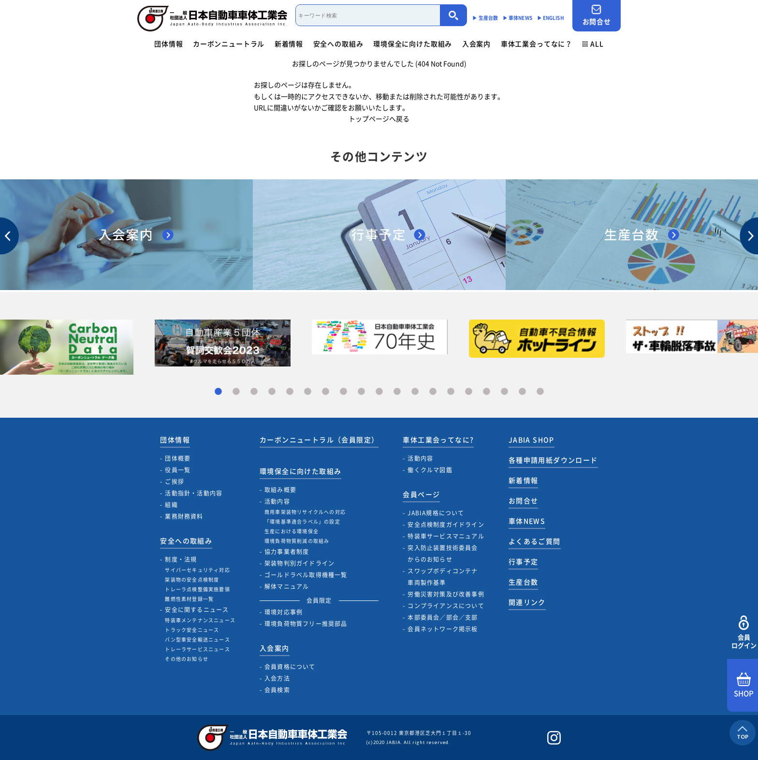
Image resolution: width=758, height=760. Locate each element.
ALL (593, 43)
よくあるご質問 (535, 541)
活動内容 (277, 501)
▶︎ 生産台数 (485, 17)
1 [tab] (218, 392)
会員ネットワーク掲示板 (443, 629)
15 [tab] (469, 392)
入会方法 (277, 678)
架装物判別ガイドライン (299, 563)
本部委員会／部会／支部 (443, 617)
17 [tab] (504, 392)
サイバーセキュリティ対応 (197, 569)
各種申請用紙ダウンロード (553, 460)
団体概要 (177, 458)
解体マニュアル (286, 586)
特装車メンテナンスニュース (200, 620)
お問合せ (596, 15)
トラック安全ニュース (192, 629)
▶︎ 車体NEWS (517, 17)
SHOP (743, 685)
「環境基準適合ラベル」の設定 (302, 521)
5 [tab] (290, 392)
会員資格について (290, 666)
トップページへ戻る (379, 118)
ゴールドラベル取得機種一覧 (306, 574)
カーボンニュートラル (228, 43)
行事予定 (524, 561)
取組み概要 (280, 489)
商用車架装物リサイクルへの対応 (305, 511)
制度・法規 (181, 559)
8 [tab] (343, 392)
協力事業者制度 (286, 551)
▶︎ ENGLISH (550, 17)
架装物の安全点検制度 (192, 579)
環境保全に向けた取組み (412, 43)
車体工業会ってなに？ (536, 43)
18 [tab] (522, 392)
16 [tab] (486, 392)
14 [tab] (451, 392)
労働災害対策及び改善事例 (446, 594)
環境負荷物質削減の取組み (296, 540)
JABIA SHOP (531, 439)
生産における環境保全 (291, 531)
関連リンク (527, 602)
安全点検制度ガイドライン (446, 524)
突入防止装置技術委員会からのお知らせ (443, 553)
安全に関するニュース (197, 609)
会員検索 (277, 690)
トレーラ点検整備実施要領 (197, 589)
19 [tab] (540, 392)
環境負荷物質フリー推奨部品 (306, 623)
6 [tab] (308, 392)
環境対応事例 (283, 612)
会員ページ (421, 494)
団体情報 (168, 43)
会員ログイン (743, 632)
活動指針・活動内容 (193, 493)
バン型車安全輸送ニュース (197, 639)
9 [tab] (361, 392)
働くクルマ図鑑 (430, 470)
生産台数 (524, 581)
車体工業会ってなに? (438, 439)
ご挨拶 (174, 481)
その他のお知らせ (186, 658)
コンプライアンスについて (446, 605)
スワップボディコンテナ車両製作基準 (443, 577)
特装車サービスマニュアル (446, 536)
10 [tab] (379, 392)
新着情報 (289, 43)
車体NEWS (527, 521)
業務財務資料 (184, 516)
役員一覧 (177, 470)
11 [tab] (397, 392)
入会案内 (476, 43)
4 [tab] (272, 392)
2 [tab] (236, 392)
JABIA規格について (436, 513)
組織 (171, 504)
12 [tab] (415, 392)
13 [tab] (433, 392)
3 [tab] (254, 392)
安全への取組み (338, 43)
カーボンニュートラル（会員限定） (319, 439)
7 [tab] (325, 392)
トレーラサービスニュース (197, 649)
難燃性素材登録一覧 (189, 598)
